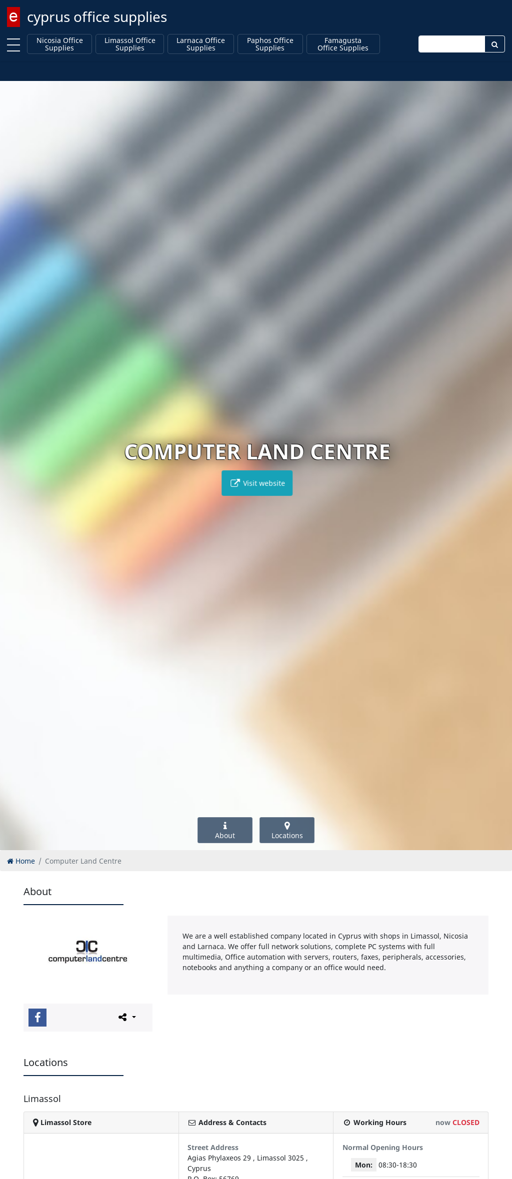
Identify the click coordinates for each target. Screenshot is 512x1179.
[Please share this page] (126, 1017)
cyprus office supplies (97, 16)
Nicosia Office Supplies (59, 44)
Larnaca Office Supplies (200, 44)
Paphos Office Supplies (270, 44)
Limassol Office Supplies (130, 44)
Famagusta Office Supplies (343, 44)
